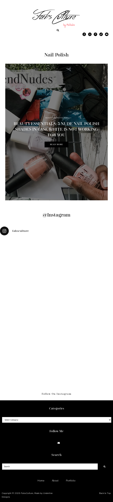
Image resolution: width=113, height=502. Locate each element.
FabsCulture (27, 493)
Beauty (48, 118)
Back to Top (105, 493)
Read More (56, 144)
